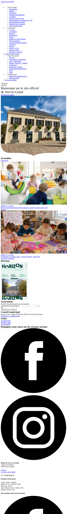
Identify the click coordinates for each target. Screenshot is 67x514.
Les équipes (13, 31)
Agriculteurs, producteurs (17, 59)
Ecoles (11, 37)
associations (12, 54)
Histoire (11, 11)
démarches (12, 74)
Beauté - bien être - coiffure (18, 63)
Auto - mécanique (15, 61)
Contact (3, 470)
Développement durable (17, 22)
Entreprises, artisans (15, 67)
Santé (11, 70)
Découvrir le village (7, 95)
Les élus (12, 30)
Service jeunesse (14, 41)
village (12, 7)
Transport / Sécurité (15, 52)
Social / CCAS (14, 48)
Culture (11, 46)
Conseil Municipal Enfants (18, 43)
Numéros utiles (14, 78)
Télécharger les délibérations (10, 316)
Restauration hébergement (17, 69)
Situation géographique (17, 15)
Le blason (12, 17)
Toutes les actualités (7, 258)
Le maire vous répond (8, 472)
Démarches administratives (18, 76)
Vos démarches (6, 321)
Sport (11, 72)
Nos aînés (12, 44)
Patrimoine (12, 13)
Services (12, 33)
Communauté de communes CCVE (20, 20)
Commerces (13, 65)
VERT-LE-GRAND (7, 2)
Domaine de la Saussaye (17, 24)
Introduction (13, 9)
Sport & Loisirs (14, 50)
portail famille (5, 324)
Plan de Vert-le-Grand (16, 18)
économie (13, 56)
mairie (11, 28)
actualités (11, 80)
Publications (13, 35)
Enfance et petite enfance (17, 39)
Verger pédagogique (15, 26)
